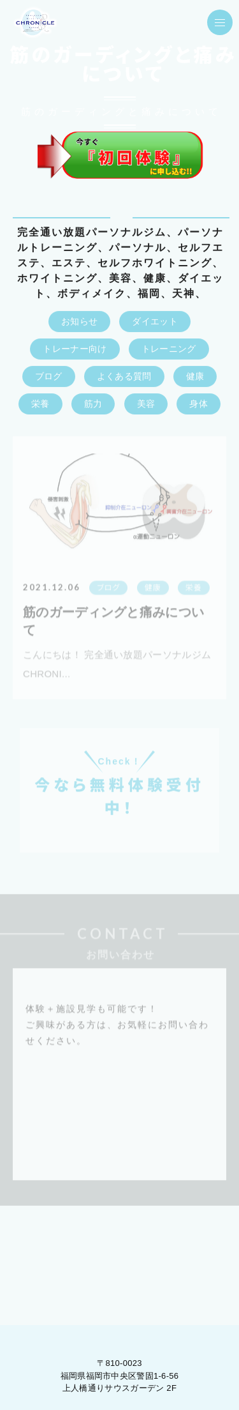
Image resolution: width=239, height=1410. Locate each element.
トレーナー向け (74, 349)
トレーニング (168, 349)
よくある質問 (124, 377)
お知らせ (79, 322)
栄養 (40, 404)
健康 (195, 377)
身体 (198, 404)
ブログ (48, 377)
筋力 (93, 404)
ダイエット (155, 322)
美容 (146, 404)
